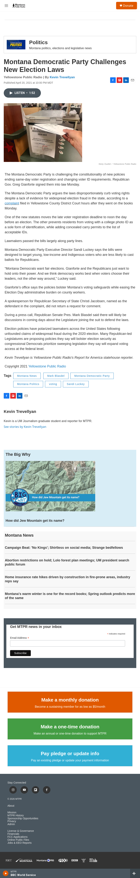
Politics (38, 42)
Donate (128, 5)
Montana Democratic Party (92, 375)
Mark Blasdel (56, 375)
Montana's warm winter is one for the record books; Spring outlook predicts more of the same (70, 596)
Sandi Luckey (76, 384)
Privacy (11, 821)
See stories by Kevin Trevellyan (25, 427)
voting (53, 384)
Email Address (19, 638)
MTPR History (15, 815)
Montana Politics (28, 384)
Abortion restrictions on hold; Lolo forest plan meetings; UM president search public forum (67, 562)
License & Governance (20, 831)
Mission (11, 812)
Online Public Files (18, 839)
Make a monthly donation (70, 700)
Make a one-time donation (70, 726)
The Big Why (18, 454)
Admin (11, 824)
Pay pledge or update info (70, 753)
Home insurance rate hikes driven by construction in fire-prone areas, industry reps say (67, 579)
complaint (12, 203)
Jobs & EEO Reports (19, 842)
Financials (13, 834)
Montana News (27, 375)
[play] (5, 873)
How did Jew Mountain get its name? (35, 520)
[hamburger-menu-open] (6, 5)
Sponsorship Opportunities (22, 818)
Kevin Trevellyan (62, 77)
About (10, 805)
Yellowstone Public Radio (47, 366)
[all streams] (135, 873)
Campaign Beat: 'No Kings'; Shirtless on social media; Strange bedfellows (64, 547)
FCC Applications (17, 837)
